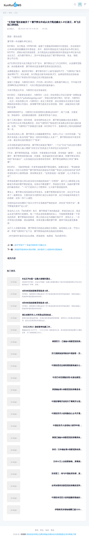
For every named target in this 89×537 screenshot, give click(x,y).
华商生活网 (38, 534)
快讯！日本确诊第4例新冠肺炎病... (67, 449)
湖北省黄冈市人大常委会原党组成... (37, 315)
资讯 (10, 13)
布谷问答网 (55, 534)
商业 (52, 530)
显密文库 (63, 534)
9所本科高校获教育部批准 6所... (36, 291)
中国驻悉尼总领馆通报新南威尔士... (67, 365)
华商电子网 (71, 534)
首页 (4, 13)
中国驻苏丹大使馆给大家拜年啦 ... (67, 425)
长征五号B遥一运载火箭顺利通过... (37, 279)
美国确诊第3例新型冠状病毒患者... (67, 389)
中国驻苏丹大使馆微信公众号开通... (67, 413)
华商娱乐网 (46, 534)
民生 (42, 530)
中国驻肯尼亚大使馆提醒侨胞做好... (67, 497)
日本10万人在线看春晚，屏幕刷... (67, 461)
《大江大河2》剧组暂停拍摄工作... (37, 327)
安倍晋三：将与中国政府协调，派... (67, 473)
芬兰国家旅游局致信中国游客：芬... (67, 353)
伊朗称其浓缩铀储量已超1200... (68, 509)
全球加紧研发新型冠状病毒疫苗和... (67, 485)
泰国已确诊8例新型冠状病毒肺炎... (67, 437)
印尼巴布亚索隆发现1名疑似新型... (67, 377)
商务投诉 (30, 534)
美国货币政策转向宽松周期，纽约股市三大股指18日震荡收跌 (38, 249)
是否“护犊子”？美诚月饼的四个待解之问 (30, 245)
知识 (47, 530)
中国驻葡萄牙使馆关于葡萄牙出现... (67, 401)
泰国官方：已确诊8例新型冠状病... (67, 341)
